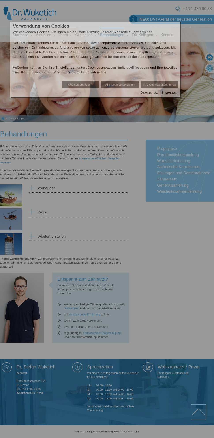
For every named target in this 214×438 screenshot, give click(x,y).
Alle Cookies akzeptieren (159, 84)
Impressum (169, 92)
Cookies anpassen (80, 84)
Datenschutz (149, 92)
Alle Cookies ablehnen (120, 84)
